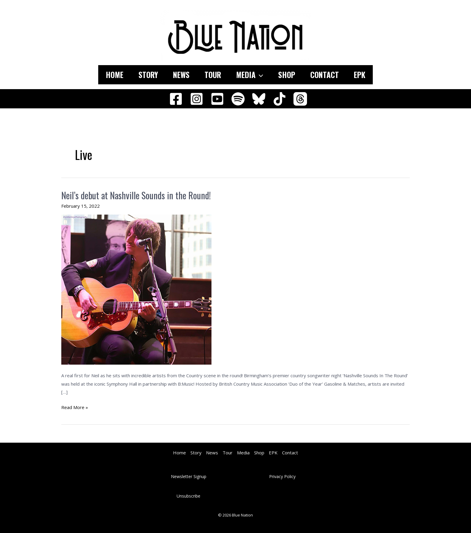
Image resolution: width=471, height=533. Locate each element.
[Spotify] (238, 99)
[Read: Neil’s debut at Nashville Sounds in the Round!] (136, 289)
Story (148, 74)
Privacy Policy (282, 476)
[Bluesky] (259, 99)
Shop (286, 74)
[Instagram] (196, 99)
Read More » (74, 407)
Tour (213, 74)
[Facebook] (176, 99)
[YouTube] (217, 99)
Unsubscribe (188, 496)
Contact (324, 74)
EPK (359, 74)
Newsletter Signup (188, 476)
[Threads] (300, 99)
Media (249, 74)
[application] (259, 74)
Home (114, 74)
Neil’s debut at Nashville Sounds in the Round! (136, 195)
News (181, 74)
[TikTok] (279, 99)
